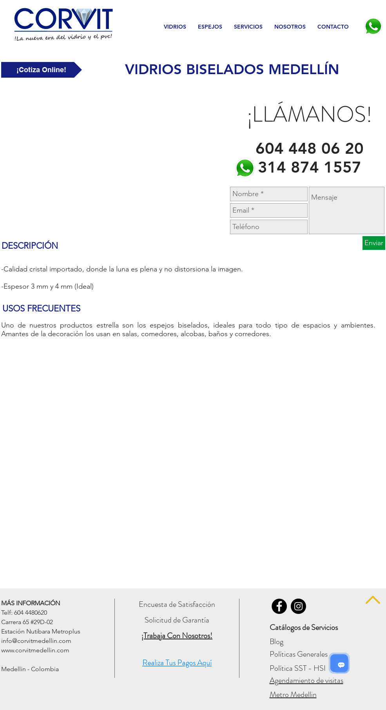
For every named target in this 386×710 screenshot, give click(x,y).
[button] (175, 27)
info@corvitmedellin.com (36, 640)
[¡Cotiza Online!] (41, 70)
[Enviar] (373, 243)
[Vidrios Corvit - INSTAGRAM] (298, 606)
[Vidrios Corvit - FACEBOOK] (279, 606)
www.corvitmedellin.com (35, 650)
